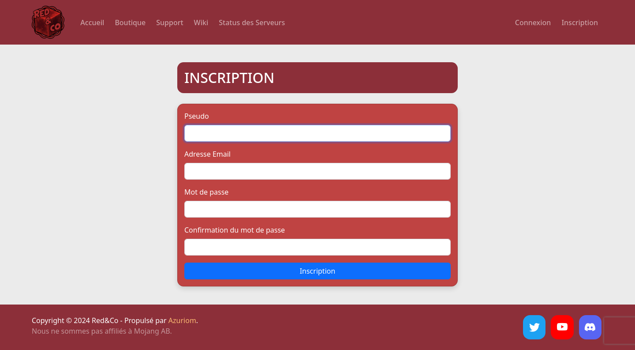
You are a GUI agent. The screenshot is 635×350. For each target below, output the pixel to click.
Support (169, 22)
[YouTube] (562, 327)
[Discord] (590, 327)
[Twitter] (534, 327)
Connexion (533, 22)
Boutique (130, 22)
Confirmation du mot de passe (234, 230)
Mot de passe (206, 192)
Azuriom (182, 320)
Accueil (92, 22)
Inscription (579, 22)
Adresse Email (207, 154)
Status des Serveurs (252, 22)
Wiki (201, 22)
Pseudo (196, 116)
